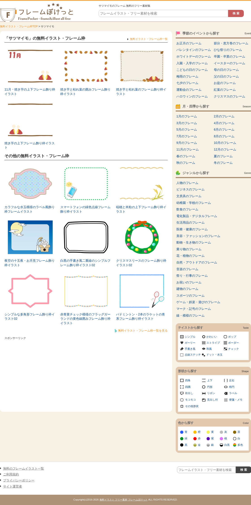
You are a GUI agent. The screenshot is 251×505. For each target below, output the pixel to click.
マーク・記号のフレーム (193, 309)
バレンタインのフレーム (193, 50)
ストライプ (213, 342)
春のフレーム (185, 156)
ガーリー (190, 342)
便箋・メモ (235, 399)
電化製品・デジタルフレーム (196, 216)
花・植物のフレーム (190, 255)
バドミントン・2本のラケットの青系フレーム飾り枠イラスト (140, 317)
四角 (187, 380)
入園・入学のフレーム (192, 63)
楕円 (231, 386)
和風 (209, 348)
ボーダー (233, 342)
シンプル (190, 336)
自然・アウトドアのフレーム (196, 262)
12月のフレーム (225, 149)
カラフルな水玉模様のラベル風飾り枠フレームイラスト (29, 209)
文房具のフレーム (188, 196)
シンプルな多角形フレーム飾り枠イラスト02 (29, 317)
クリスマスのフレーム (229, 96)
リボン (211, 393)
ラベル (233, 393)
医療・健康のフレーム (192, 229)
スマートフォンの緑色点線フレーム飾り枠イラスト (85, 209)
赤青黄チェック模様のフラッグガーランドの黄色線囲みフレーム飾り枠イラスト (85, 319)
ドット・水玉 (214, 354)
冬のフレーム (223, 162)
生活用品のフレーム (190, 222)
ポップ (232, 336)
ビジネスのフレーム (190, 189)
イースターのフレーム (229, 63)
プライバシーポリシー (19, 480)
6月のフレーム (224, 129)
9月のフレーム (186, 143)
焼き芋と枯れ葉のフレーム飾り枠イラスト (141, 92)
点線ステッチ (193, 354)
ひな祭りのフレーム (228, 50)
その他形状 (192, 406)
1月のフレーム (186, 116)
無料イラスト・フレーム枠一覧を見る (143, 330)
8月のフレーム (224, 136)
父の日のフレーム (226, 76)
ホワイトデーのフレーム (193, 56)
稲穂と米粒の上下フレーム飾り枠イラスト (141, 209)
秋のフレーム (185, 162)
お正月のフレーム (188, 43)
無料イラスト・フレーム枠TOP (19, 26)
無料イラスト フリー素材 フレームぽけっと (124, 499)
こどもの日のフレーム (192, 69)
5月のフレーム (186, 129)
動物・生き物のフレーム (193, 242)
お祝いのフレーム (188, 282)
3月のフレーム (186, 123)
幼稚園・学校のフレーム (193, 203)
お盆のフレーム (225, 83)
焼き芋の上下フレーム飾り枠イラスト (29, 145)
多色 (240, 445)
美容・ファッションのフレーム (198, 236)
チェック (233, 348)
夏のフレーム (223, 156)
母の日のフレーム (226, 69)
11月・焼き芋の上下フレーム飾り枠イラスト (29, 92)
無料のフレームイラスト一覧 (23, 468)
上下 (209, 380)
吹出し (189, 393)
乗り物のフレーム (188, 249)
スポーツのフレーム (190, 295)
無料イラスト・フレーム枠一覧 (149, 39)
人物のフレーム (187, 183)
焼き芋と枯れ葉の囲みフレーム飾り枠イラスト (85, 92)
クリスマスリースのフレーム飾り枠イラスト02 (141, 263)
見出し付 (212, 399)
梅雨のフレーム (187, 76)
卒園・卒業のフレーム (229, 56)
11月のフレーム (187, 149)
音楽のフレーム (187, 269)
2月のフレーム (224, 116)
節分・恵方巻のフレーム (231, 43)
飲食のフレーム (187, 209)
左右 (231, 380)
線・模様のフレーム (190, 315)
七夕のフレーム (187, 83)
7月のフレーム (186, 136)
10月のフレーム (225, 143)
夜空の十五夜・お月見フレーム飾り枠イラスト (29, 263)
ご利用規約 (11, 474)
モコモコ (190, 399)
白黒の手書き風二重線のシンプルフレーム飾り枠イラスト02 (85, 263)
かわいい (211, 336)
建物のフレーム (187, 289)
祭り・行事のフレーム (192, 275)
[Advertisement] (86, 372)
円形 (209, 386)
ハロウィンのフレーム (192, 96)
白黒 (227, 445)
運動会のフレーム (188, 89)
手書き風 (190, 348)
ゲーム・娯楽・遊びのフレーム (198, 302)
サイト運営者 (12, 486)
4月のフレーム (224, 123)
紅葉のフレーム (225, 89)
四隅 (187, 386)
